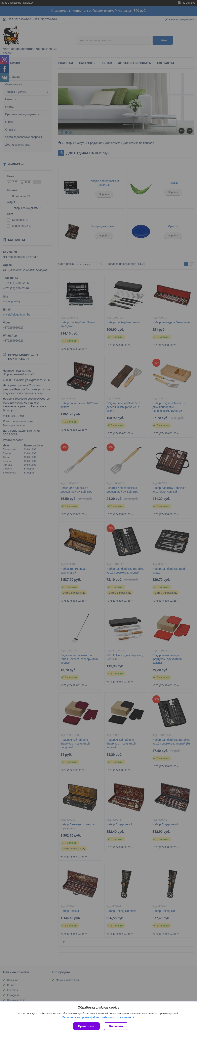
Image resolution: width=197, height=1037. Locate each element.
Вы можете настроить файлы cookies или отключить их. (97, 1017)
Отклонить (116, 1026)
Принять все (86, 1026)
